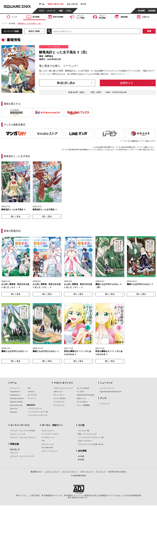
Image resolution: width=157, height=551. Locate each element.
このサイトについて (52, 472)
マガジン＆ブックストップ (63, 388)
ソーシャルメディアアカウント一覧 (90, 437)
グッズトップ (104, 404)
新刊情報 (12, 23)
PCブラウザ (32, 395)
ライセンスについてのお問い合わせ (90, 444)
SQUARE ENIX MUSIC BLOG (110, 392)
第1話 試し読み (66, 82)
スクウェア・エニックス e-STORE (22, 431)
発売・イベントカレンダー (87, 434)
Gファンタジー (58, 395)
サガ (43, 441)
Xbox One (13, 409)
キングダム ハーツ (48, 437)
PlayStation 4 (15, 395)
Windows (13, 412)
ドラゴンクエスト (47, 431)
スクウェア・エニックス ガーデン (22, 456)
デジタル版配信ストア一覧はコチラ (140, 141)
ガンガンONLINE (83, 388)
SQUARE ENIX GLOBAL (117, 472)
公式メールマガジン (85, 441)
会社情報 (81, 456)
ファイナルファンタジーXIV (38, 412)
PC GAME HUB (47, 448)
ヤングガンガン (59, 402)
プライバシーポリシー (70, 472)
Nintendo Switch (16, 402)
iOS (29, 388)
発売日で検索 (34, 31)
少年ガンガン (58, 392)
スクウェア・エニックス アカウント (23, 437)
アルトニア (14, 453)
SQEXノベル (81, 398)
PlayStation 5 (15, 392)
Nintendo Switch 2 (17, 398)
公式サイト (126, 82)
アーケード (32, 398)
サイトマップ (100, 472)
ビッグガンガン (59, 405)
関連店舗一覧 (15, 449)
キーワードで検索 (11, 31)
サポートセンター (86, 472)
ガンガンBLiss (82, 402)
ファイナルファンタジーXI (37, 415)
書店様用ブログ (36, 472)
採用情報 (81, 460)
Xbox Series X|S (16, 405)
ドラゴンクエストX (35, 408)
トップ (3, 23)
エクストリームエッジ (49, 451)
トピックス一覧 (83, 431)
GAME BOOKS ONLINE (85, 395)
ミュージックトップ (107, 388)
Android (31, 392)
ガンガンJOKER (59, 398)
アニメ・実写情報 (83, 405)
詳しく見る (15, 216)
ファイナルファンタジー (50, 434)
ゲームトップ (15, 388)
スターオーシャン (47, 444)
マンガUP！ (81, 392)
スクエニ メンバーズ (17, 434)
